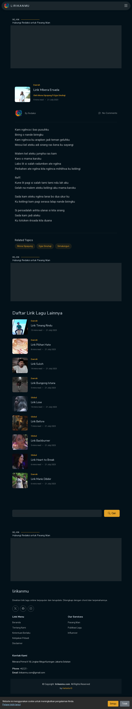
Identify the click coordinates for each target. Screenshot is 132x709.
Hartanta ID (67, 688)
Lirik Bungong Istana (43, 383)
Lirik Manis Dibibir (41, 479)
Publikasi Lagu (75, 628)
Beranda (16, 622)
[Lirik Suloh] (20, 365)
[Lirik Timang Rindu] (20, 326)
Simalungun (63, 246)
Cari (112, 513)
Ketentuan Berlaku (21, 633)
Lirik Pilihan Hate (41, 345)
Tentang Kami (19, 628)
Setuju (113, 703)
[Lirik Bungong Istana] (20, 384)
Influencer (73, 633)
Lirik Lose (36, 402)
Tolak (124, 703)
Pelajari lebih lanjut (11, 704)
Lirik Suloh (37, 364)
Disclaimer (17, 643)
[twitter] (15, 609)
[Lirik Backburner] (20, 442)
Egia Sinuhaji (45, 246)
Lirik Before (37, 421)
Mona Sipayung (25, 246)
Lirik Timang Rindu (41, 325)
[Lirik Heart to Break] (20, 461)
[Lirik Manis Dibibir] (20, 480)
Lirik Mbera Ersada (46, 90)
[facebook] (23, 609)
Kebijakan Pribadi (20, 638)
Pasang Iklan (74, 622)
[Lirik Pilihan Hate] (20, 346)
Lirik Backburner (40, 440)
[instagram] (31, 609)
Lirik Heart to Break (42, 460)
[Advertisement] (66, 46)
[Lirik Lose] (20, 403)
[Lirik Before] (20, 422)
